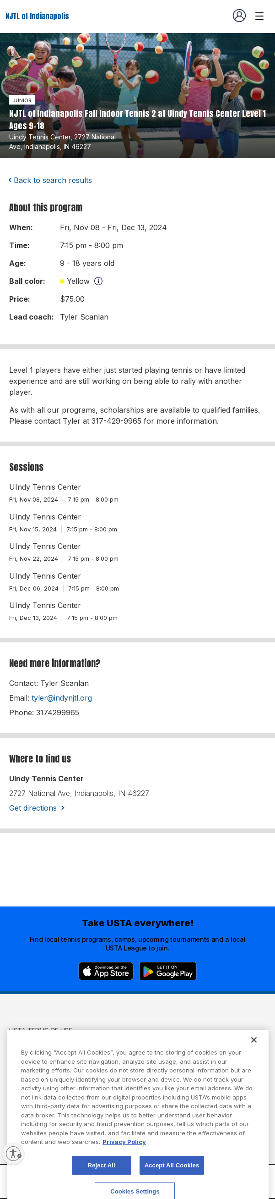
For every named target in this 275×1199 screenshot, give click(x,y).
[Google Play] (168, 971)
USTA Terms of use (40, 1030)
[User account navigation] (239, 16)
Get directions (33, 807)
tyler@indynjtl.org (62, 697)
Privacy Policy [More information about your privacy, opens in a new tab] (124, 1154)
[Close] (254, 1052)
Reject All (101, 1177)
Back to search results (53, 180)
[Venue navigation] (259, 16)
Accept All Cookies (172, 1177)
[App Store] (106, 971)
